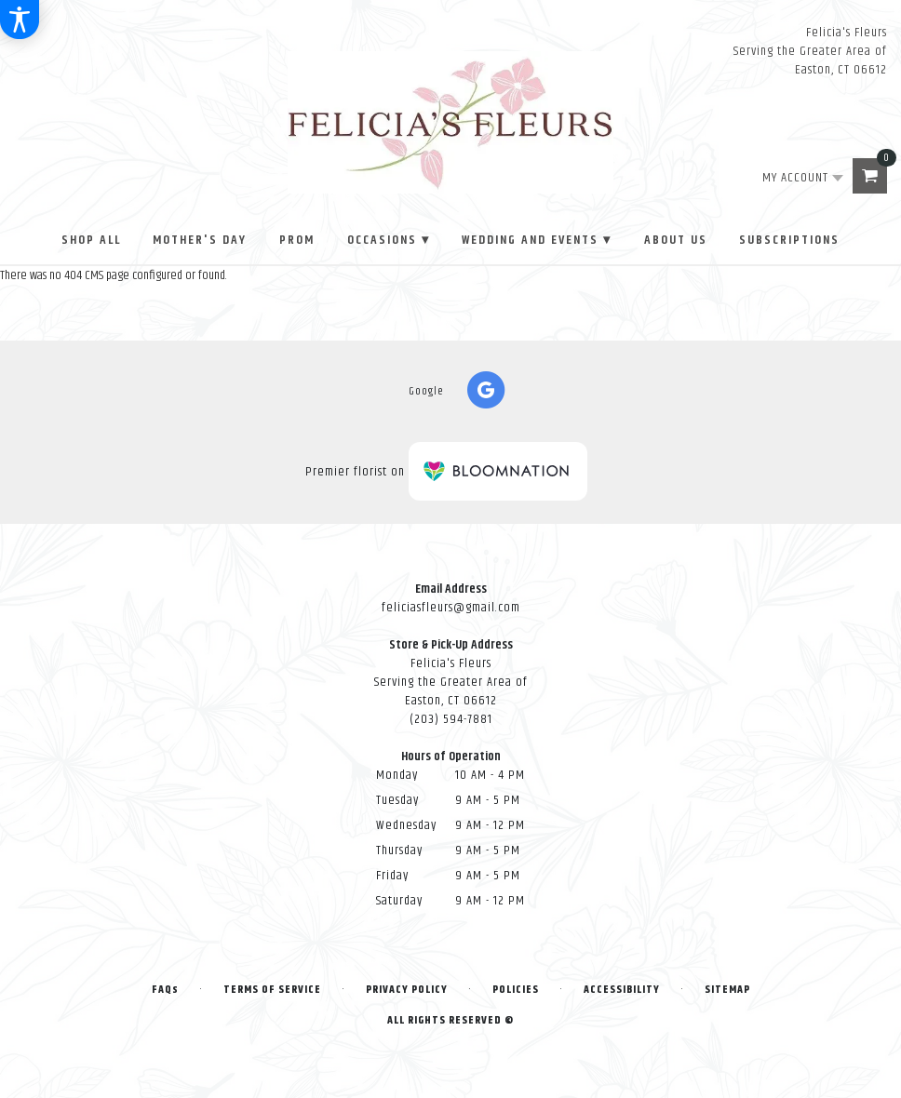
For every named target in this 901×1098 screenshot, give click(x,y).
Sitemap (727, 990)
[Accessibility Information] (19, 19)
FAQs (165, 990)
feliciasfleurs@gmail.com (451, 607)
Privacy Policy (407, 990)
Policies (515, 990)
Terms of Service (272, 990)
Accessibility (622, 990)
